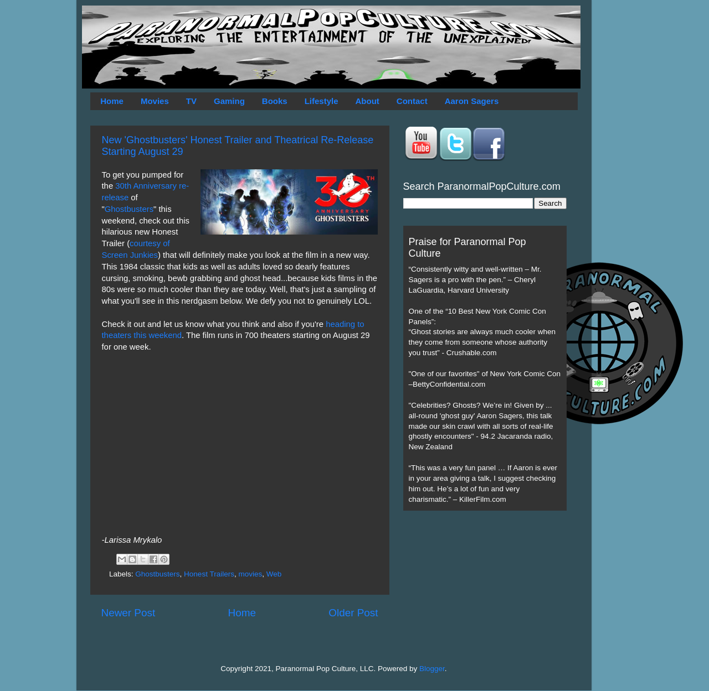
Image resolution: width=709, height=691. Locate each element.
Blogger (432, 668)
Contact (412, 101)
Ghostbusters (129, 209)
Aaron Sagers (472, 101)
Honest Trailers (209, 574)
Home (112, 101)
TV (191, 101)
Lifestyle (321, 101)
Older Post (353, 613)
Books (274, 101)
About (367, 101)
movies (250, 574)
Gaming (229, 101)
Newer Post (128, 613)
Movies (155, 101)
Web (274, 574)
